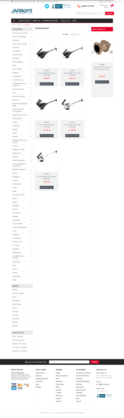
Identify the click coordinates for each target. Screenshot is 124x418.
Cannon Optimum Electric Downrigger (46, 126)
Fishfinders (16, 126)
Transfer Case (17, 242)
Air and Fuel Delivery (19, 37)
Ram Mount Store (19, 195)
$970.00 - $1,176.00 (19, 344)
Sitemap (38, 387)
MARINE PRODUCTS (19, 169)
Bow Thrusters (17, 69)
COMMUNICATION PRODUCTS (19, 84)
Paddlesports (17, 184)
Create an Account (52, 1)
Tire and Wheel (18, 224)
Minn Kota (16, 319)
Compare (105, 1)
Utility (14, 280)
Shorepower (17, 213)
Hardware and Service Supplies (20, 141)
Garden (15, 269)
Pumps (15, 188)
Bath (14, 265)
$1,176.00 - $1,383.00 (20, 347)
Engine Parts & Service (20, 115)
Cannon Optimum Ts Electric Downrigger (72, 126)
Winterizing (16, 262)
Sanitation (16, 206)
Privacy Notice (24, 21)
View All (15, 326)
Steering (15, 216)
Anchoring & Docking (20, 44)
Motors (15, 173)
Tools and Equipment (20, 227)
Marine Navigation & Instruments (19, 165)
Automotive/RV (18, 55)
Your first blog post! (17, 373)
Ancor (14, 297)
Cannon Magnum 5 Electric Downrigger (46, 74)
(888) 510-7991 (87, 6)
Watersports (17, 252)
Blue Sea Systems (19, 293)
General (15, 137)
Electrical (15, 100)
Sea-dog (15, 311)
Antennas (16, 47)
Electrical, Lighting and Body (20, 105)
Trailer (15, 231)
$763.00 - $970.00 (18, 340)
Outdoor (15, 180)
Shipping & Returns (50, 21)
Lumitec (15, 322)
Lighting (15, 157)
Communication (18, 80)
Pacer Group (17, 304)
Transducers (17, 238)
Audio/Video (17, 51)
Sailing (15, 202)
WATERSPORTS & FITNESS (19, 257)
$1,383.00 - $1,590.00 (20, 351)
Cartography (17, 76)
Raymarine (16, 301)
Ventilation (16, 249)
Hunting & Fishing (18, 149)
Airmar (15, 308)
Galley (15, 133)
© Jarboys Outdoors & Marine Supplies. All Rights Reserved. (62, 413)
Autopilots (16, 58)
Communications (18, 89)
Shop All (15, 209)
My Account (31, 1)
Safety (15, 198)
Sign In (42, 1)
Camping (15, 73)
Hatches (15, 146)
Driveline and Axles (19, 96)
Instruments (17, 153)
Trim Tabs (16, 245)
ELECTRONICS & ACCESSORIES (18, 110)
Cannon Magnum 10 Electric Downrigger (72, 74)
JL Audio (15, 315)
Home (13, 25)
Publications (17, 276)
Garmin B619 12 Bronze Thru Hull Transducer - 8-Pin (102, 68)
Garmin (15, 290)
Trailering (16, 234)
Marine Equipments (19, 160)
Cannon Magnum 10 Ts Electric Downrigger (46, 177)
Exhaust (15, 122)
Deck (14, 93)
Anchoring (16, 40)
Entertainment (17, 118)
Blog (74, 21)
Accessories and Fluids (20, 33)
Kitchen (15, 273)
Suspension (16, 220)
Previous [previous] (93, 51)
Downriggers (26, 25)
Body (14, 65)
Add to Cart (48, 84)
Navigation (16, 177)
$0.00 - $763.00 (18, 336)
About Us (36, 21)
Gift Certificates (19, 1)
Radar (14, 191)
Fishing (19, 25)
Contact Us (65, 21)
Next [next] (111, 51)
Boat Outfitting (18, 62)
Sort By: (65, 34)
